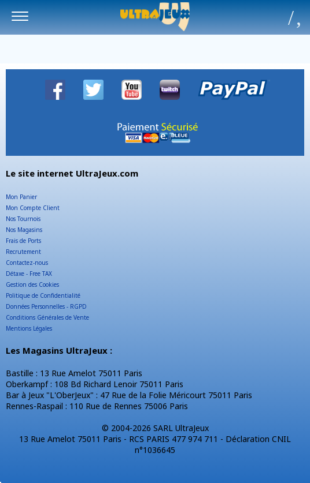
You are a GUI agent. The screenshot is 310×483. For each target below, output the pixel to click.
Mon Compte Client (33, 208)
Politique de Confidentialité (43, 295)
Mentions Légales (29, 328)
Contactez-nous (27, 263)
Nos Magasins (24, 230)
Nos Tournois (23, 219)
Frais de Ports (23, 241)
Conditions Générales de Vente (47, 317)
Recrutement (23, 252)
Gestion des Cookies (32, 284)
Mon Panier (21, 197)
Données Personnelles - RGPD (46, 306)
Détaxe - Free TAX (29, 273)
